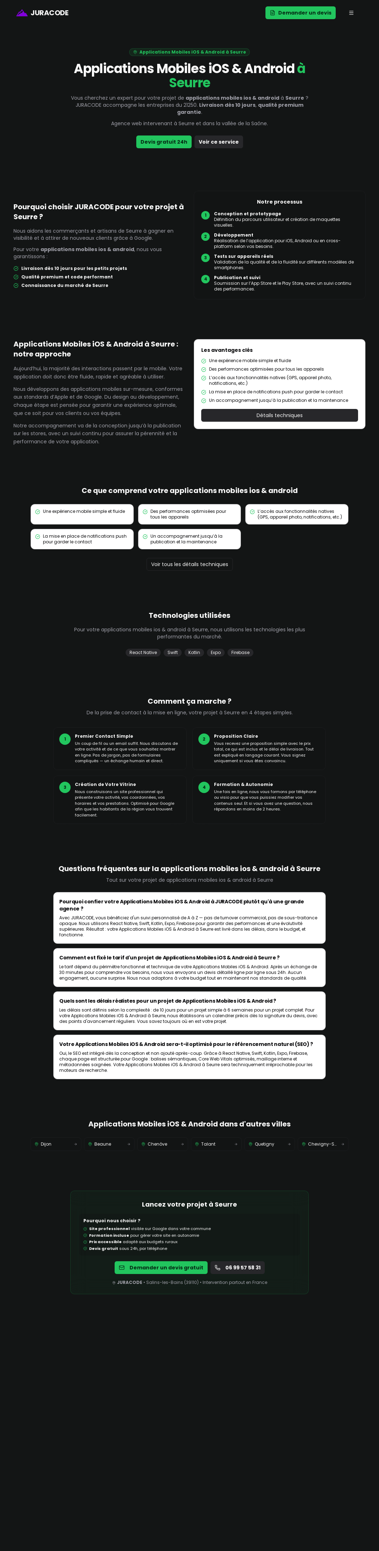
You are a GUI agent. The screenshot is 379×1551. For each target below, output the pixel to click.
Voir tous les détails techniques (189, 564)
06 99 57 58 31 (237, 1267)
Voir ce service (219, 141)
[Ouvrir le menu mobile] (351, 13)
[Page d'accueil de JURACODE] (42, 13)
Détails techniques (280, 415)
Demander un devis (300, 12)
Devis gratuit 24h (164, 141)
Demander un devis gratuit (161, 1267)
